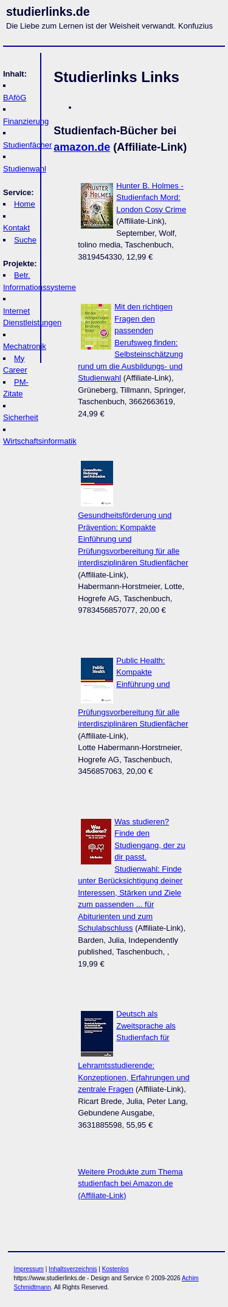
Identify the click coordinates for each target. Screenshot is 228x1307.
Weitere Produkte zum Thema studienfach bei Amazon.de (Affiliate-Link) (130, 1183)
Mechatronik (24, 346)
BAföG (14, 97)
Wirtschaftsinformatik (40, 441)
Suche (25, 239)
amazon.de (82, 147)
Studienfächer (27, 145)
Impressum (29, 1269)
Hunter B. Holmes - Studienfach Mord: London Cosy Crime (151, 197)
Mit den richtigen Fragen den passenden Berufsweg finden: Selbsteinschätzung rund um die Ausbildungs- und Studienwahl (130, 342)
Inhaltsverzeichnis (73, 1269)
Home (24, 204)
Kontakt (16, 227)
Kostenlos (115, 1269)
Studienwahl (24, 168)
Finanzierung (26, 121)
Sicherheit (20, 417)
